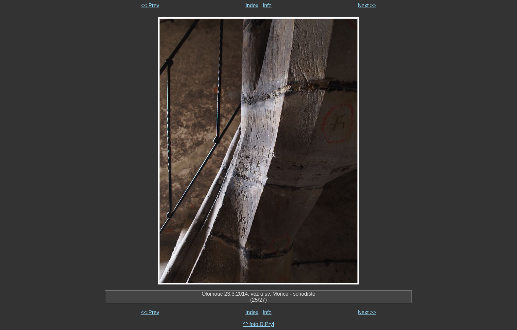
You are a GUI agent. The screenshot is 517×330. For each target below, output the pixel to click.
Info (267, 5)
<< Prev (150, 5)
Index (251, 5)
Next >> (367, 5)
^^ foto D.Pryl (258, 324)
